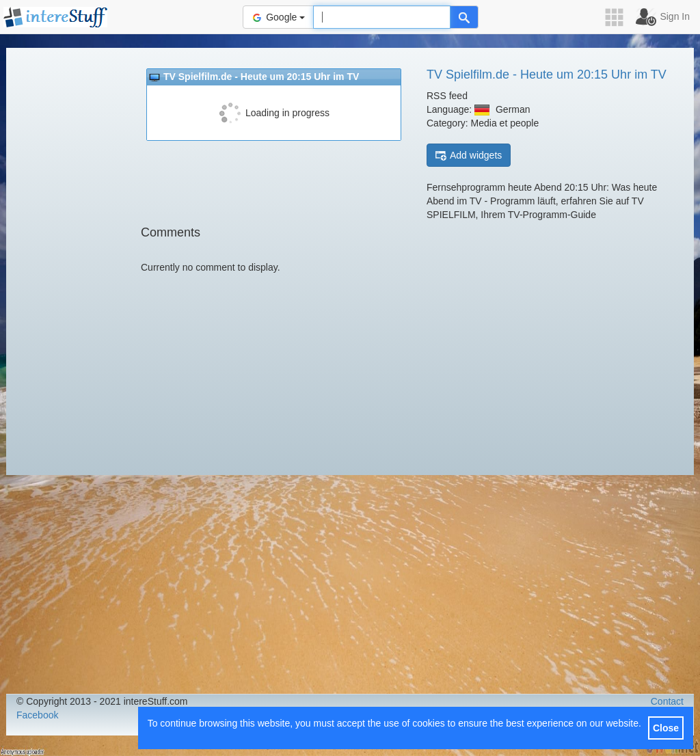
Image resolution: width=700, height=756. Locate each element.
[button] (619, 17)
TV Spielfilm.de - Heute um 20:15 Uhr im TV (547, 74)
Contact (667, 701)
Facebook (37, 715)
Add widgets (468, 155)
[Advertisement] (67, 260)
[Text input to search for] (381, 17)
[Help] (464, 17)
